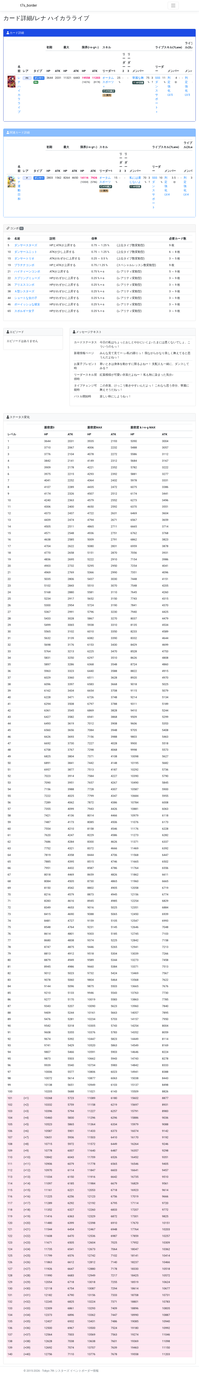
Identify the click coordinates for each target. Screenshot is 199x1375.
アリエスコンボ (24, 284)
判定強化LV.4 (167, 186)
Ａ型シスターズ (24, 291)
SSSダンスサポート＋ (157, 94)
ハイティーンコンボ (27, 271)
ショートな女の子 (25, 298)
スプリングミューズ (27, 278)
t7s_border (28, 5)
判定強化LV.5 (170, 86)
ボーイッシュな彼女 (27, 304)
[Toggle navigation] (173, 5)
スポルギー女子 (24, 311)
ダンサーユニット (25, 251)
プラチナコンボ (24, 265)
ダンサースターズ (25, 245)
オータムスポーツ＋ (108, 82)
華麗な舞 (138, 77)
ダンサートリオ (24, 258)
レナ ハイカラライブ (19, 94)
